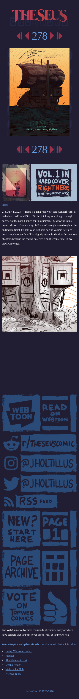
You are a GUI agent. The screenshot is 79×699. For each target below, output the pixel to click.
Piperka (10, 655)
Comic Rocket (13, 664)
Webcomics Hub (15, 669)
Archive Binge (14, 673)
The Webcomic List (16, 660)
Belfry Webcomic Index (19, 651)
